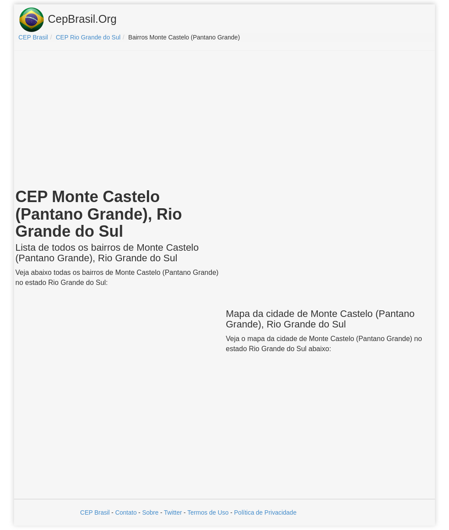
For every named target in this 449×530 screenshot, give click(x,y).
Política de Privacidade (265, 512)
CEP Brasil (95, 512)
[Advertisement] (224, 121)
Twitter (173, 512)
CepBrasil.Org (67, 20)
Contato (126, 512)
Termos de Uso (207, 512)
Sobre (150, 512)
